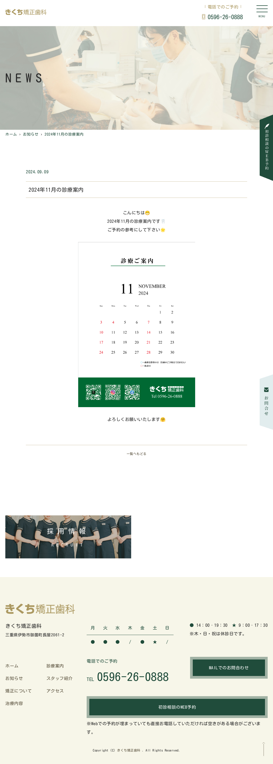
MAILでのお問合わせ (229, 668)
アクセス (55, 691)
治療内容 (14, 703)
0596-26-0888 (225, 17)
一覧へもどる (137, 453)
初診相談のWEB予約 (177, 707)
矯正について (18, 691)
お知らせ (14, 678)
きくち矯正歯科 (128, 750)
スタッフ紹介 (59, 678)
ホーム (12, 666)
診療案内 (55, 666)
